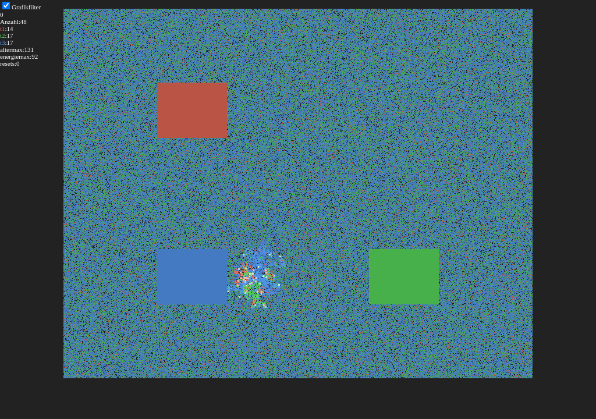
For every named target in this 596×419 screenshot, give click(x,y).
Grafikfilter (26, 6)
